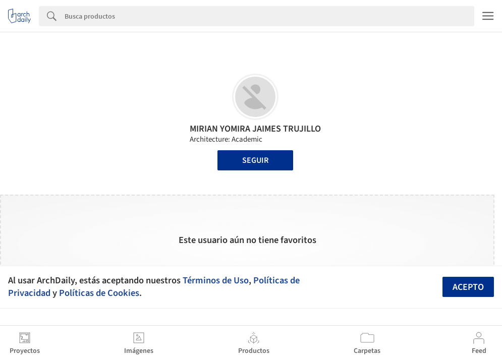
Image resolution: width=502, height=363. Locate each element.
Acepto (468, 287)
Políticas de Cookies (99, 292)
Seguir (255, 160)
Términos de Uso (216, 280)
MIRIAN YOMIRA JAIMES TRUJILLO (255, 129)
